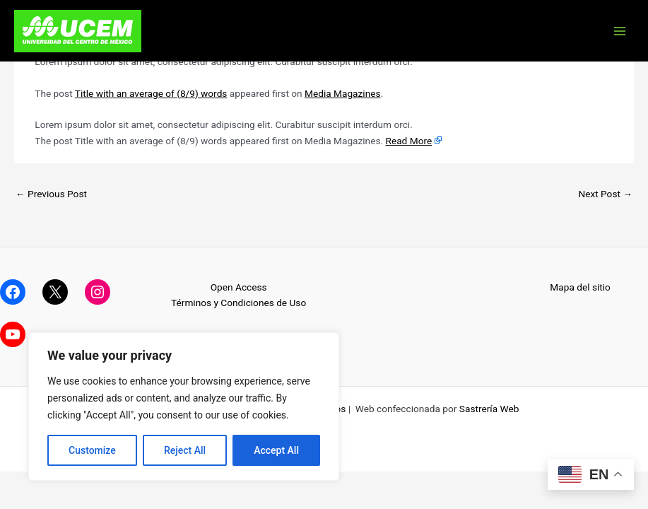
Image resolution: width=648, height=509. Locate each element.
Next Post (605, 193)
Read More (408, 140)
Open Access (239, 287)
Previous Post (51, 193)
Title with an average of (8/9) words (151, 93)
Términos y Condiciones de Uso (238, 302)
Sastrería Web (489, 408)
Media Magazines (343, 93)
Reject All (185, 450)
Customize (92, 450)
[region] (183, 406)
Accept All (276, 450)
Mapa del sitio (580, 287)
